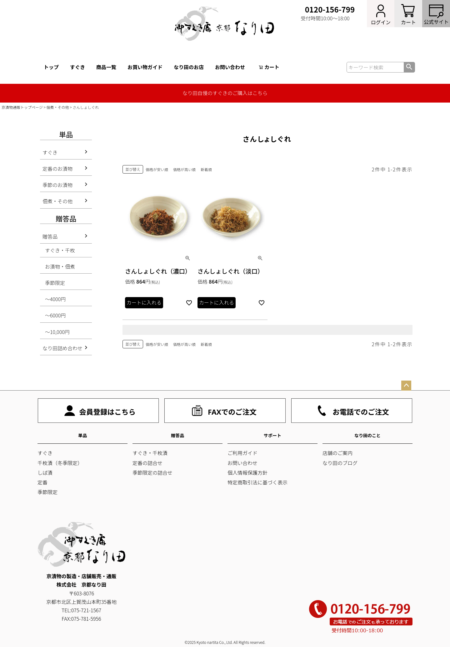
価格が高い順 (184, 169)
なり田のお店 (189, 67)
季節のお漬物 (57, 185)
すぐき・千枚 (60, 250)
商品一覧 (106, 67)
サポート (272, 435)
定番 (43, 482)
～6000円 (55, 315)
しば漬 (45, 472)
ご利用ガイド (243, 453)
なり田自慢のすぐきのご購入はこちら (225, 93)
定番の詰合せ (147, 463)
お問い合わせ (230, 67)
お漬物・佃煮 (60, 266)
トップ (51, 67)
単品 (82, 435)
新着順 (206, 169)
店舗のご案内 (337, 453)
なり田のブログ (340, 463)
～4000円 (55, 299)
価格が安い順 (157, 169)
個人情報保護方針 (248, 472)
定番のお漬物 (57, 168)
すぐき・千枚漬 (150, 453)
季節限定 (55, 282)
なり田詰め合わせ (62, 348)
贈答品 (50, 236)
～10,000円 (57, 332)
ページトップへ (406, 386)
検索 (409, 67)
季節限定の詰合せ (152, 472)
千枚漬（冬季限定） (60, 463)
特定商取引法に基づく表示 (258, 482)
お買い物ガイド (145, 67)
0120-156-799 (330, 9)
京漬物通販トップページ (22, 107)
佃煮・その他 (58, 107)
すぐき (77, 67)
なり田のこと (367, 435)
